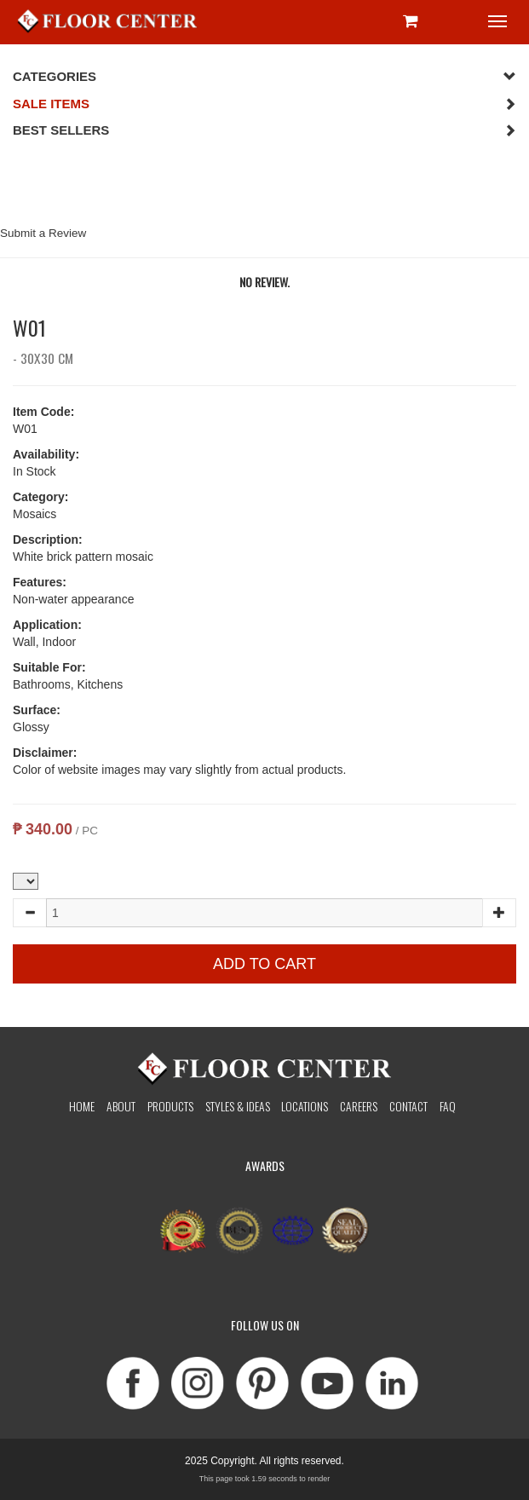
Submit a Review (43, 233)
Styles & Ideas (237, 1106)
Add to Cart (264, 963)
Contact (408, 1106)
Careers (358, 1106)
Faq (448, 1106)
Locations (304, 1106)
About (120, 1106)
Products (170, 1106)
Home (82, 1106)
